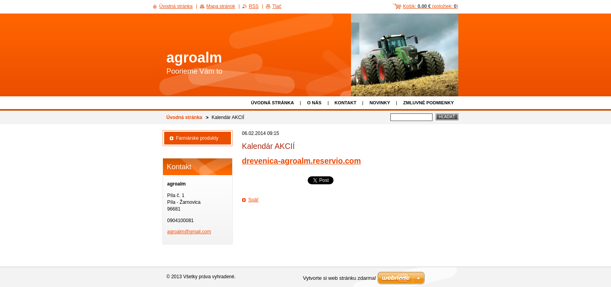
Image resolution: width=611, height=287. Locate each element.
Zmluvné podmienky (428, 102)
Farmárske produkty (197, 138)
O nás (314, 102)
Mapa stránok (220, 6)
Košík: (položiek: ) (430, 6)
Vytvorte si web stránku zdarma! (339, 278)
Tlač (276, 6)
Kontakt (346, 102)
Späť (253, 200)
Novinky (379, 102)
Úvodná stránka (272, 102)
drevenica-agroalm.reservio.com (301, 160)
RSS (254, 6)
